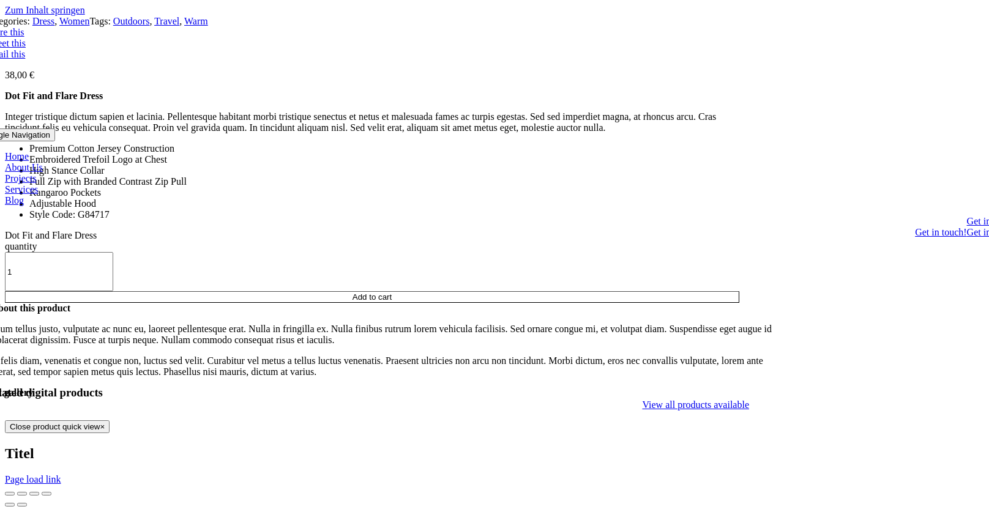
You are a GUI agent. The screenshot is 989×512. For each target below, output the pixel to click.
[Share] (22, 493)
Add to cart (372, 297)
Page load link (33, 479)
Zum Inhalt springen (45, 10)
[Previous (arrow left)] (10, 504)
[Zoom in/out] (46, 493)
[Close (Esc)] (10, 493)
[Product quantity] (59, 271)
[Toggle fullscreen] (34, 493)
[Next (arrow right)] (22, 504)
